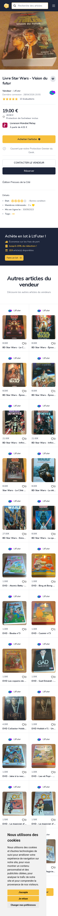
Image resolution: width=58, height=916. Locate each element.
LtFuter (17, 90)
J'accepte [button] (23, 892)
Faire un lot (14, 257)
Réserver (29, 171)
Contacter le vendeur (29, 162)
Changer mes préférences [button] (23, 905)
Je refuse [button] (23, 898)
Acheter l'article (29, 139)
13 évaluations (27, 98)
